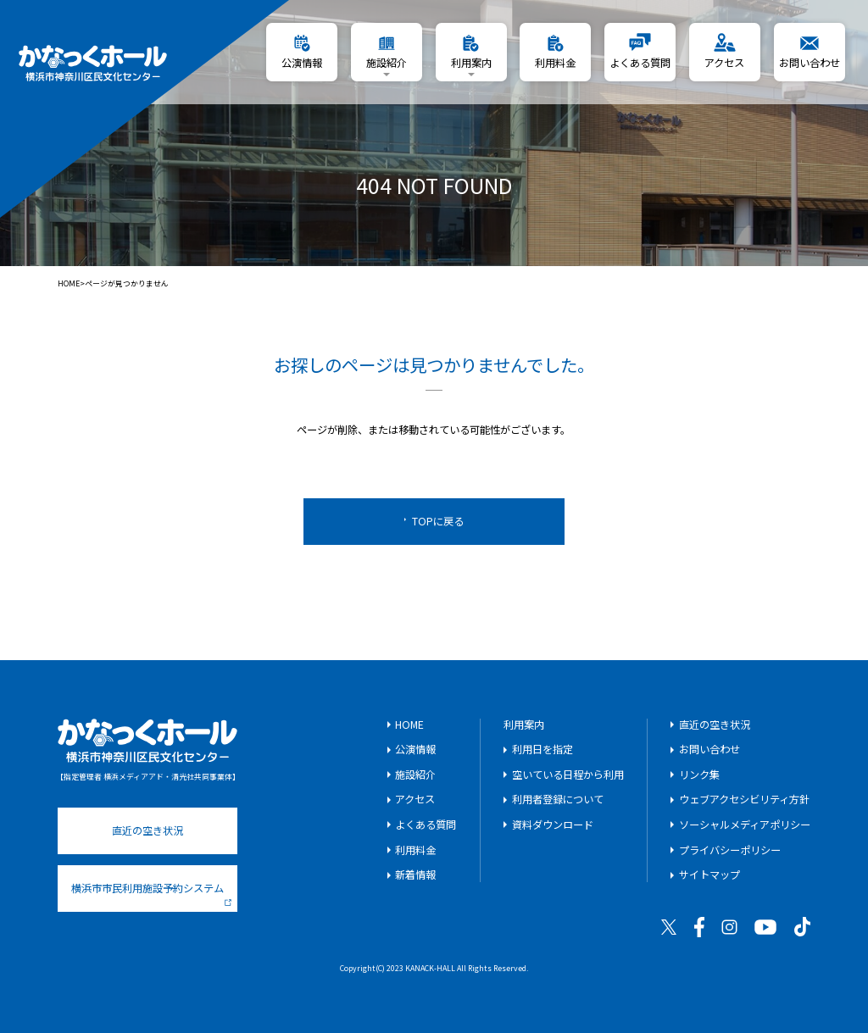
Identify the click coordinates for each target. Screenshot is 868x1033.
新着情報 (415, 874)
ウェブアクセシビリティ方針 (744, 799)
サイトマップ (709, 874)
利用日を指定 (542, 749)
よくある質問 (425, 824)
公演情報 (415, 749)
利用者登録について (558, 799)
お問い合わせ (709, 749)
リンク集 (699, 774)
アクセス (415, 799)
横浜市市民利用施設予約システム (151, 893)
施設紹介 (415, 774)
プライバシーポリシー (730, 850)
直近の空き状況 (147, 830)
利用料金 (415, 850)
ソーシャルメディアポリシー (744, 824)
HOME (69, 284)
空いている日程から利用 (568, 774)
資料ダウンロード (552, 824)
